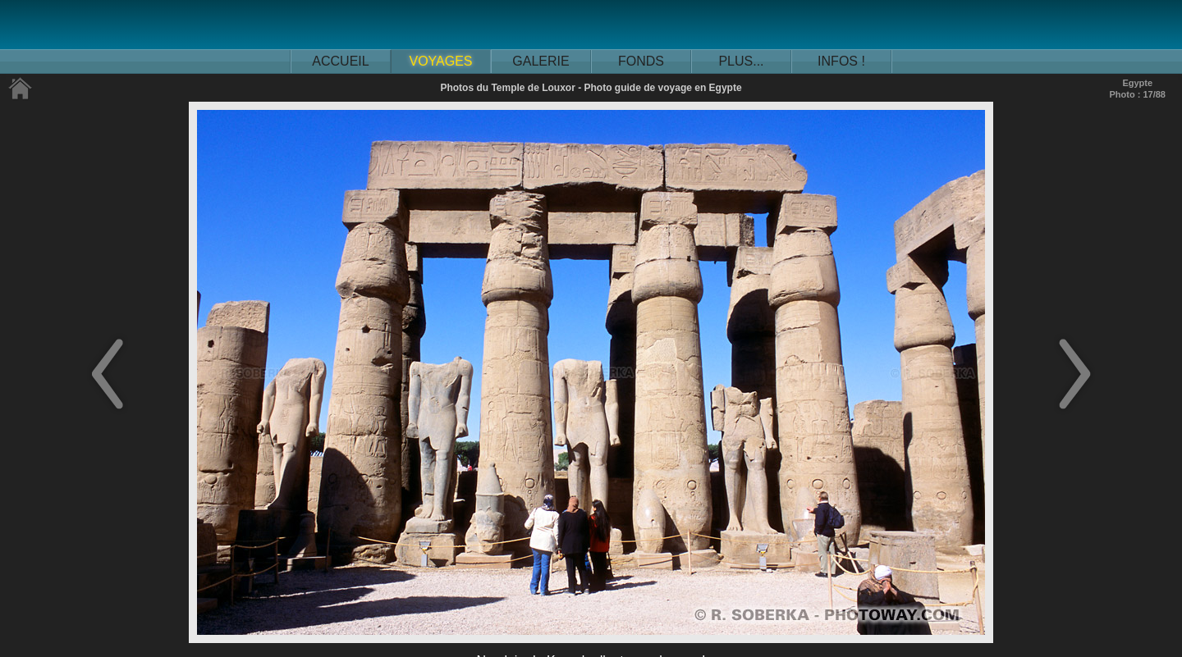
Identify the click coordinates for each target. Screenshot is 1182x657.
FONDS (641, 61)
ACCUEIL (340, 61)
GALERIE (540, 61)
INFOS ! (841, 61)
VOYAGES (440, 61)
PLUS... (740, 61)
